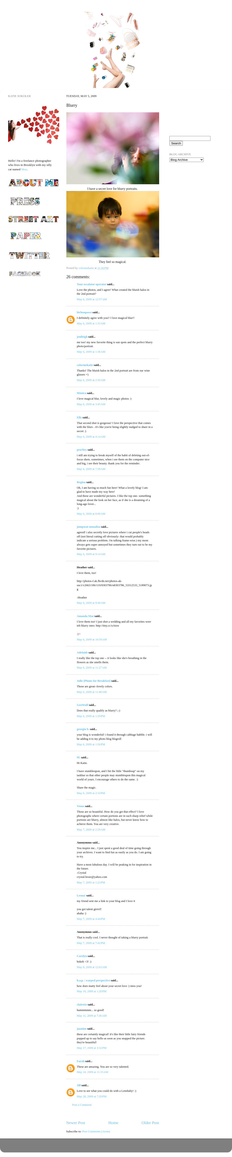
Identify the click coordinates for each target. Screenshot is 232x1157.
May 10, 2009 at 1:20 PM (91, 991)
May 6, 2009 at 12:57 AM (92, 299)
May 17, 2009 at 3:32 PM (91, 1048)
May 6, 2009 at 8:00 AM (91, 513)
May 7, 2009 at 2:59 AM (91, 829)
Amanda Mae (85, 616)
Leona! (81, 895)
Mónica (81, 393)
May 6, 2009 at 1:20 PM (91, 716)
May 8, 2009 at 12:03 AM (92, 967)
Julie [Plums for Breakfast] (93, 680)
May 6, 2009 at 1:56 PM (91, 744)
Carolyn (82, 956)
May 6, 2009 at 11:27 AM (92, 667)
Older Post (150, 1122)
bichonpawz (84, 312)
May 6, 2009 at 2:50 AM (91, 380)
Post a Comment (81, 1104)
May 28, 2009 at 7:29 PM (91, 1096)
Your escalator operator (91, 284)
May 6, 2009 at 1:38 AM (91, 351)
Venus (80, 806)
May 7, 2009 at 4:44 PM (91, 919)
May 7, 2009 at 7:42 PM (91, 943)
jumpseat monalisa (88, 526)
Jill (79, 1085)
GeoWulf (82, 705)
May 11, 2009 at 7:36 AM (92, 1015)
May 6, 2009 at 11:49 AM (92, 692)
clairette (82, 1004)
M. (78, 757)
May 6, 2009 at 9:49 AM (91, 602)
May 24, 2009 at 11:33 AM (92, 1072)
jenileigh (82, 336)
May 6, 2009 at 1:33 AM (91, 323)
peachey (82, 449)
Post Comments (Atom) (96, 1131)
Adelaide (82, 652)
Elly (79, 417)
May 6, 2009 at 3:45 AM (91, 404)
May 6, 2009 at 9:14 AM (91, 554)
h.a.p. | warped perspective (93, 980)
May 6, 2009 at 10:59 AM (92, 639)
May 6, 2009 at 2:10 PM (91, 793)
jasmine (82, 1028)
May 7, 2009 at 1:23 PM (91, 882)
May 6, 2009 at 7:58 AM (91, 469)
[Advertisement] (188, 238)
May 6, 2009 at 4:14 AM (91, 436)
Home (113, 1122)
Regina (81, 482)
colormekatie (85, 365)
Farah (80, 1061)
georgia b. (83, 729)
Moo (24, 169)
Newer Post (75, 1122)
